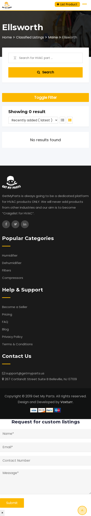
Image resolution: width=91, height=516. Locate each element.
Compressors (12, 278)
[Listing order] (33, 120)
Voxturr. (66, 402)
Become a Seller (14, 307)
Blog (5, 329)
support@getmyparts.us (25, 373)
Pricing (7, 314)
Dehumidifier (11, 263)
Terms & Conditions (17, 344)
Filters (6, 270)
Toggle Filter (45, 97)
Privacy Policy (12, 336)
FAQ (5, 322)
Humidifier (9, 255)
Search (45, 72)
